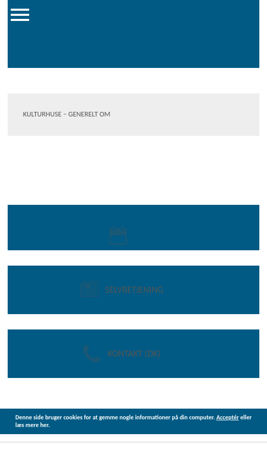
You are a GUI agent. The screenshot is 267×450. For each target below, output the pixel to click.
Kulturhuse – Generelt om (66, 114)
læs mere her (31, 425)
